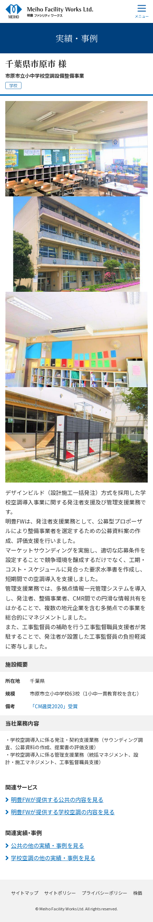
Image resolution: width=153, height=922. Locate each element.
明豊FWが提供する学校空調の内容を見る (63, 812)
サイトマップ (24, 893)
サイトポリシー (60, 893)
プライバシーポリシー (104, 893)
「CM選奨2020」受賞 (54, 706)
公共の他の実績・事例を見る (47, 845)
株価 (137, 893)
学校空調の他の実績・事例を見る (53, 857)
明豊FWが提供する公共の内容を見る (57, 799)
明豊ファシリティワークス (49, 11)
